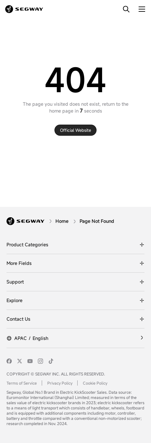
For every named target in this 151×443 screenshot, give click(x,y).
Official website (75, 130)
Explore (15, 300)
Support (15, 282)
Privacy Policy (59, 383)
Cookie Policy (95, 383)
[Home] (61, 221)
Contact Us (18, 319)
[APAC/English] (75, 338)
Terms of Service (22, 383)
